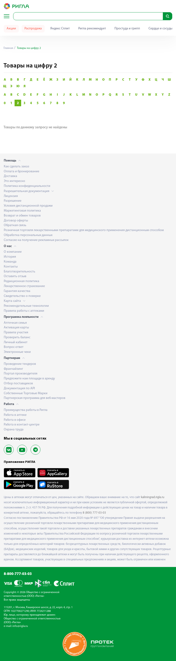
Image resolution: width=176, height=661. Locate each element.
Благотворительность (19, 271)
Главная (8, 48)
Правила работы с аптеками (24, 311)
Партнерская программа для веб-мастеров (34, 398)
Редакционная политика (21, 281)
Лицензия (11, 196)
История (10, 257)
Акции (11, 28)
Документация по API (19, 388)
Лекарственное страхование (24, 286)
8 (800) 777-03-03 (94, 512)
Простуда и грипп (127, 28)
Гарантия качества (17, 291)
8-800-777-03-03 (18, 574)
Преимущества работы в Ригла (25, 410)
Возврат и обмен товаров (22, 215)
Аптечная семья (15, 323)
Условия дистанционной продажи (28, 206)
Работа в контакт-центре (21, 424)
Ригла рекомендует (92, 28)
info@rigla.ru (20, 626)
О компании (13, 252)
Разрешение (12, 201)
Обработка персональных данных (28, 235)
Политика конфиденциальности (27, 186)
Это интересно (14, 181)
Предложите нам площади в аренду (29, 378)
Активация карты (16, 327)
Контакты (11, 266)
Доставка (10, 176)
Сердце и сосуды (160, 28)
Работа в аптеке (15, 415)
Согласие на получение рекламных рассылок (36, 240)
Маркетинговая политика (22, 210)
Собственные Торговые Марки (25, 393)
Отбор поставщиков (18, 383)
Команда (10, 262)
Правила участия (16, 332)
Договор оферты (16, 220)
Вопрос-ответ (13, 347)
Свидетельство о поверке (22, 296)
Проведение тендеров (20, 364)
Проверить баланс (17, 337)
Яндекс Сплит (60, 28)
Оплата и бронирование (21, 171)
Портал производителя (20, 373)
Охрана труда (13, 429)
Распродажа (33, 28)
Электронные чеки (17, 352)
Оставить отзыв (15, 276)
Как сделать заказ (16, 166)
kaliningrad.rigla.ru (152, 497)
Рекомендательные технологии (26, 306)
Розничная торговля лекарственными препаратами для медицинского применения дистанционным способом (84, 230)
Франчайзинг (13, 369)
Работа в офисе (15, 420)
